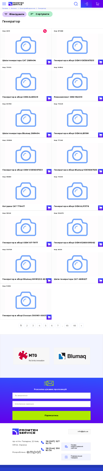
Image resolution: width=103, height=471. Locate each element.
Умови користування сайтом (77, 446)
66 (74, 325)
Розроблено (26, 452)
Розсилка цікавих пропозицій (50, 389)
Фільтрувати (16, 14)
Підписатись (51, 415)
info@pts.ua (83, 431)
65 (67, 325)
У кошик (49, 62)
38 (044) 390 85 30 (53, 449)
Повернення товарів (76, 457)
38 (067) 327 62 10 (53, 442)
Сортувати (42, 14)
